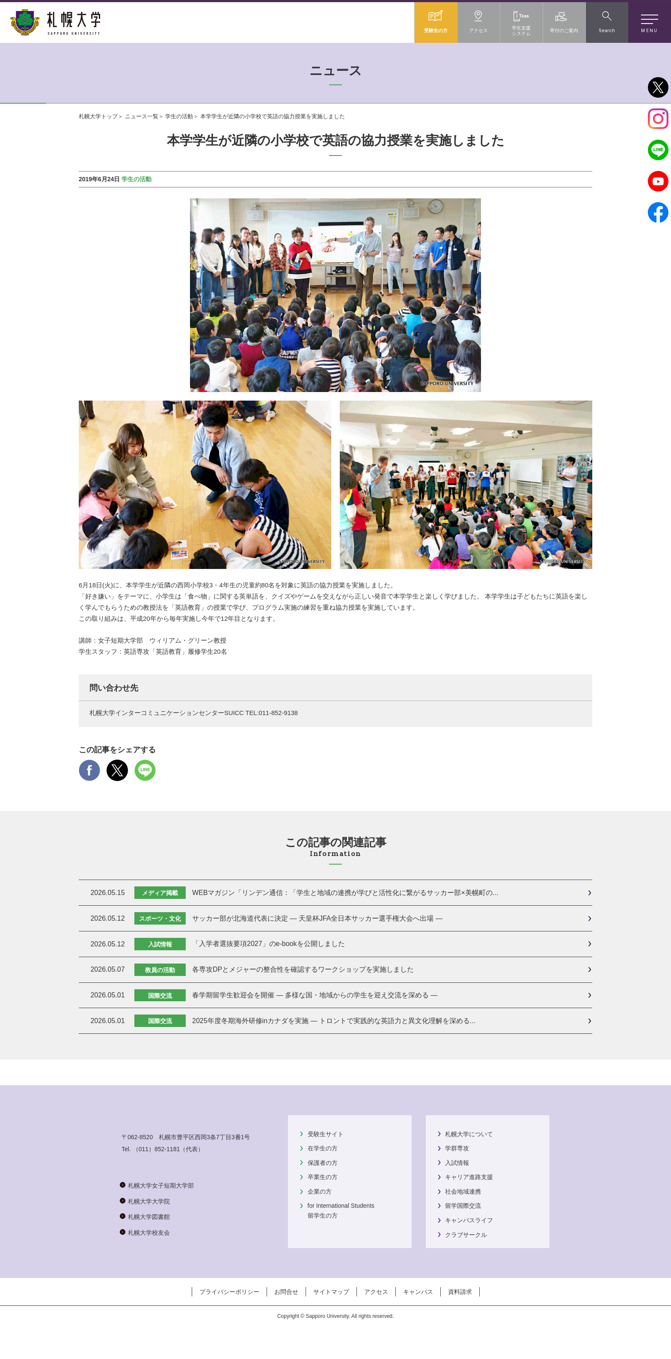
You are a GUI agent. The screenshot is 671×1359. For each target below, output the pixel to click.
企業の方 (320, 1191)
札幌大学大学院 (149, 1234)
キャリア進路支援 (469, 1176)
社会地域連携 (463, 1191)
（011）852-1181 (156, 1182)
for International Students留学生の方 (341, 1210)
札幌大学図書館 (149, 1250)
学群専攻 (457, 1148)
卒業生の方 (323, 1176)
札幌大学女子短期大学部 (161, 1219)
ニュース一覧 (141, 116)
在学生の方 (323, 1148)
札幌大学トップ (98, 116)
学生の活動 (179, 116)
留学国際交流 (463, 1205)
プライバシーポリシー (229, 1314)
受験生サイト (326, 1134)
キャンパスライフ (469, 1220)
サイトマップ (331, 1314)
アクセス (376, 1314)
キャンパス (418, 1314)
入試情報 (457, 1162)
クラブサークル (466, 1234)
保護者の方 (323, 1162)
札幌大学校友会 (149, 1266)
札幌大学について (469, 1134)
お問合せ (286, 1314)
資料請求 (460, 1314)
